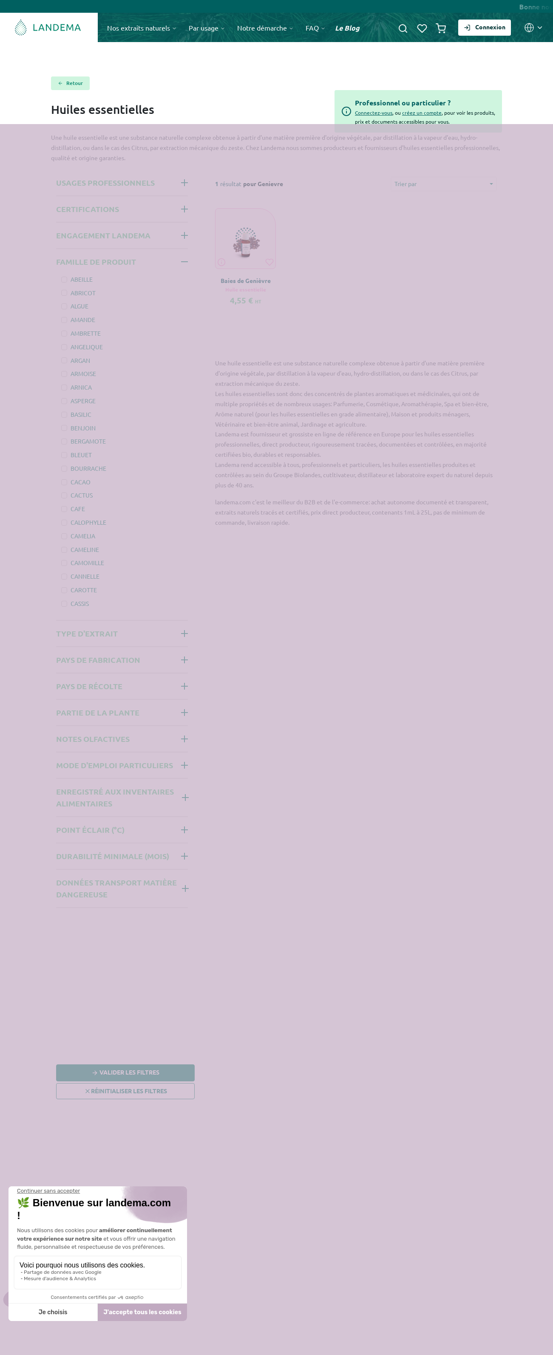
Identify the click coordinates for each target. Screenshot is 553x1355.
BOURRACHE (88, 468)
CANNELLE (85, 576)
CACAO (81, 482)
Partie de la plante (97, 712)
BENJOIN (83, 428)
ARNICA (81, 387)
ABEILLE (82, 279)
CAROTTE (84, 590)
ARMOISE (83, 373)
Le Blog (347, 27)
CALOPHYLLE (88, 522)
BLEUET (81, 454)
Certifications (87, 209)
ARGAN (80, 360)
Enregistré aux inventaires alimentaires (115, 797)
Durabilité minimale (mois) (112, 856)
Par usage (207, 27)
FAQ (316, 27)
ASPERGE (83, 401)
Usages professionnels (105, 182)
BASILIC (81, 414)
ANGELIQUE (87, 347)
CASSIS (80, 603)
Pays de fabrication (98, 660)
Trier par (405, 183)
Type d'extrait (87, 633)
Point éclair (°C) (90, 829)
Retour (70, 83)
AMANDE (83, 319)
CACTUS (82, 495)
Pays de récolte (89, 686)
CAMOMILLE (87, 562)
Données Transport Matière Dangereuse (116, 888)
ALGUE (79, 306)
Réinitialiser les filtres (125, 1091)
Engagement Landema (103, 235)
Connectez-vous (373, 112)
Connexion (484, 27)
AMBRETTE (86, 333)
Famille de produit (96, 261)
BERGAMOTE (88, 441)
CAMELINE (85, 549)
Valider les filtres (125, 1073)
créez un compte (422, 112)
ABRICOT (83, 293)
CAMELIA (83, 536)
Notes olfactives (93, 739)
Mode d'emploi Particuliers (114, 765)
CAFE (78, 508)
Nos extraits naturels (142, 27)
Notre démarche (265, 27)
